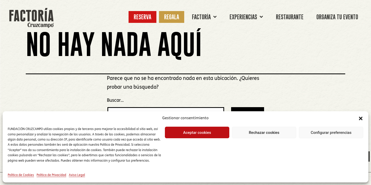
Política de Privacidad (51, 175)
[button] (360, 118)
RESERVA (142, 17)
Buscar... (115, 100)
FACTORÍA (204, 17)
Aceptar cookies (197, 132)
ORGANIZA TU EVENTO (337, 17)
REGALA (171, 17)
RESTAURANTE (289, 17)
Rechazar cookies (264, 132)
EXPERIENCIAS (246, 17)
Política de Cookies (21, 175)
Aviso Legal (77, 175)
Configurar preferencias (331, 132)
